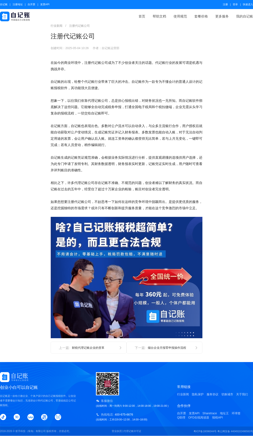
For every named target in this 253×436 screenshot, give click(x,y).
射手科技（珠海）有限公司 (30, 431)
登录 (235, 4)
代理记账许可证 (132, 431)
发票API (44, 4)
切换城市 (227, 394)
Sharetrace (209, 413)
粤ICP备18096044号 (205, 431)
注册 (225, 4)
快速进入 (248, 4)
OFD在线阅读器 (198, 417)
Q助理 (181, 417)
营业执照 (117, 431)
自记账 (4, 4)
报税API (217, 417)
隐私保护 (198, 394)
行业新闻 (183, 394)
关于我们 (242, 394)
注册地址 (18, 4)
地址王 (224, 413)
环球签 (236, 413)
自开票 (31, 4)
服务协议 (212, 394)
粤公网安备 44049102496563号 (235, 431)
